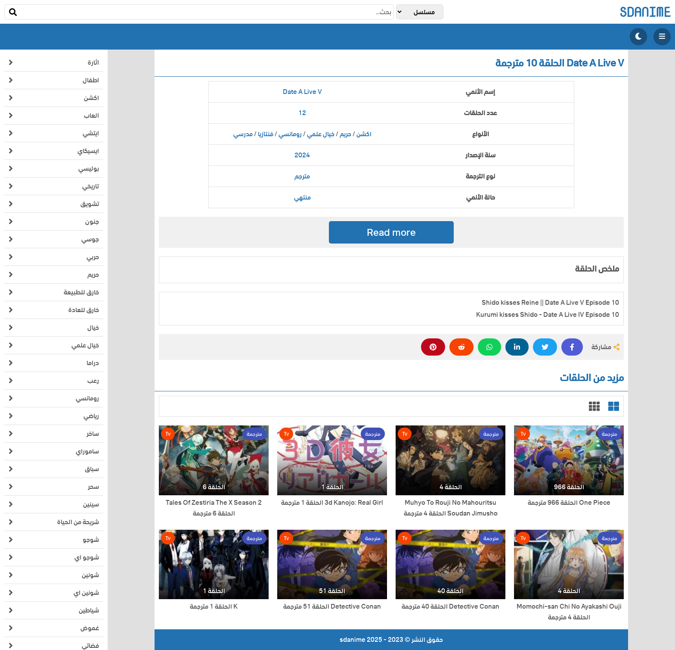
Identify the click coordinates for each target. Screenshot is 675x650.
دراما (93, 363)
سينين (91, 504)
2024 (302, 155)
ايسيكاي (88, 151)
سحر (93, 487)
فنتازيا (265, 134)
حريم (93, 275)
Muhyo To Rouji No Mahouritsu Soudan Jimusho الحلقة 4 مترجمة (451, 508)
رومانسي (87, 398)
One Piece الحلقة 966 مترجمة (569, 502)
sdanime (645, 11)
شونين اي (86, 593)
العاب (91, 115)
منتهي (302, 197)
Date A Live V (302, 92)
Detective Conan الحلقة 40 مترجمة (450, 606)
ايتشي (91, 133)
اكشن (91, 98)
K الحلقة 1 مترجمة (214, 606)
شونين (90, 575)
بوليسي (88, 168)
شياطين (89, 610)
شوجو (91, 540)
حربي (93, 257)
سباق (92, 469)
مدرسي (243, 134)
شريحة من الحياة (78, 522)
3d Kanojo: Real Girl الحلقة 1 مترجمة (332, 502)
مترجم (302, 176)
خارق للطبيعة (81, 292)
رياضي (91, 416)
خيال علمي (85, 345)
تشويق (90, 204)
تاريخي (90, 186)
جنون (92, 222)
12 (302, 113)
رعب (93, 381)
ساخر (93, 434)
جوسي (90, 239)
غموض (90, 628)
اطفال (91, 80)
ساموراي (87, 451)
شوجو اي (86, 557)
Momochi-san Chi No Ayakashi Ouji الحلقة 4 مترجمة (569, 612)
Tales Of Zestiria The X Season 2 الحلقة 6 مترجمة (214, 508)
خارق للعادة (83, 310)
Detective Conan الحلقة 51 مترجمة (332, 606)
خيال (93, 328)
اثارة (93, 62)
